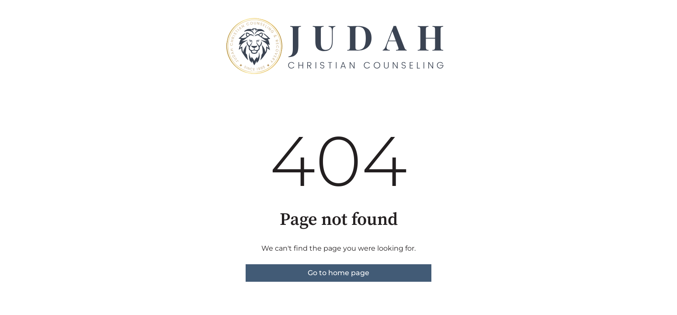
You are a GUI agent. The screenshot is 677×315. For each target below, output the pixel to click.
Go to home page (338, 273)
